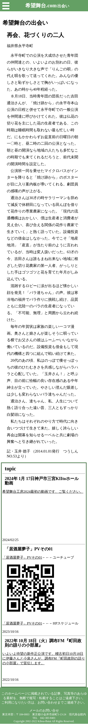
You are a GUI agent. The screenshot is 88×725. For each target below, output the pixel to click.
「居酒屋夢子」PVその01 (22, 557)
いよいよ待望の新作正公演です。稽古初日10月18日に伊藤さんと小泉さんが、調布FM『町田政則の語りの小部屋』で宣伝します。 (43, 658)
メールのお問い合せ (44, 710)
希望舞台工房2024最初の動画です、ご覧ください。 (42, 491)
